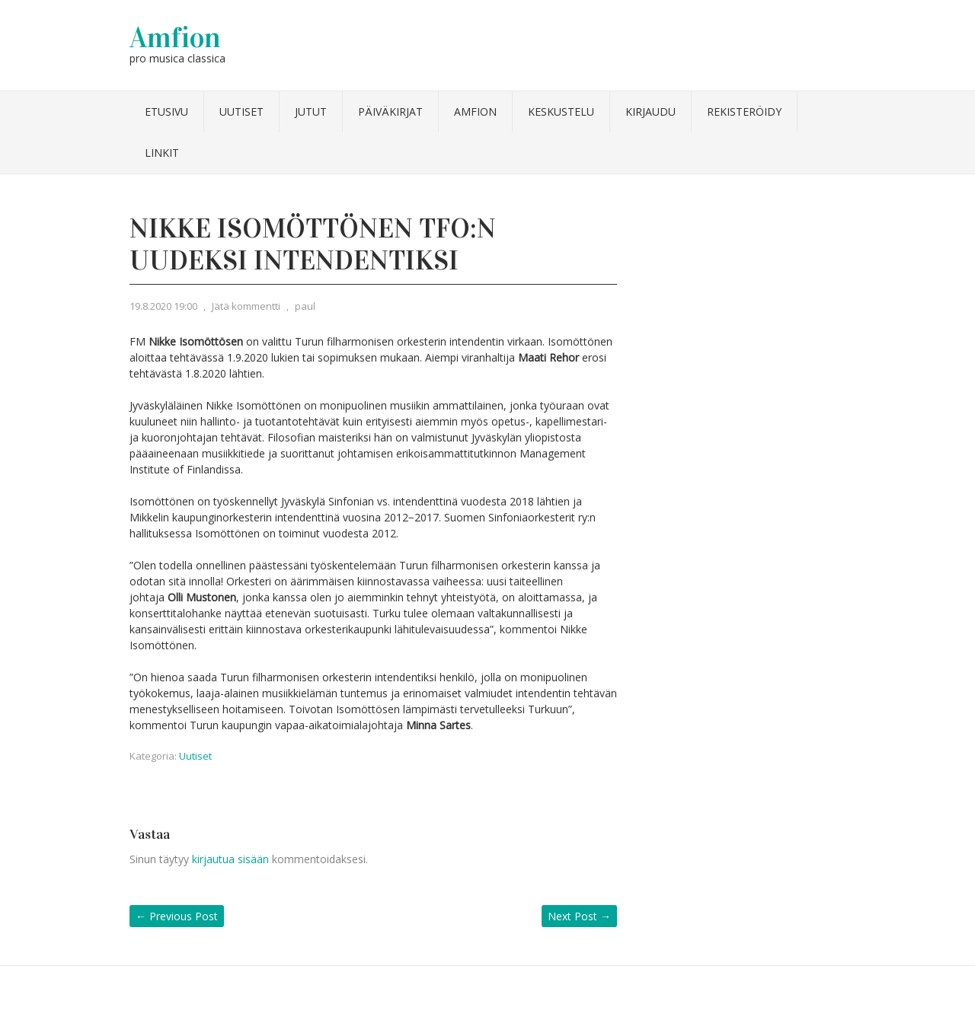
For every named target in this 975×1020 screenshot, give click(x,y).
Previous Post (177, 916)
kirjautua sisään (230, 859)
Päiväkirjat (390, 111)
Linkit (162, 152)
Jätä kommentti (246, 306)
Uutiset (241, 111)
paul (305, 306)
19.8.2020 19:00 (163, 306)
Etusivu (166, 111)
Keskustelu (561, 111)
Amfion (175, 37)
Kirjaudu (650, 111)
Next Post (579, 916)
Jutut (311, 111)
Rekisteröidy (744, 111)
